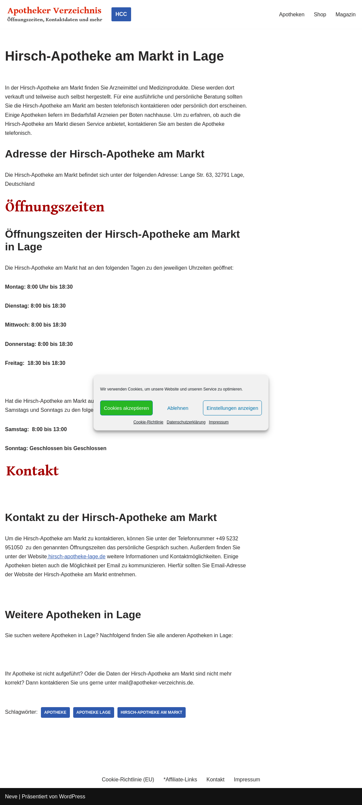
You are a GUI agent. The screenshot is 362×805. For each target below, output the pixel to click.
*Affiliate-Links (180, 779)
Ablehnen (177, 407)
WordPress (72, 796)
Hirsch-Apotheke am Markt (151, 712)
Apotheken (292, 14)
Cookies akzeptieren (126, 407)
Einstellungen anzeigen (232, 407)
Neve (11, 796)
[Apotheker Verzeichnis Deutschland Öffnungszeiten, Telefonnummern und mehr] (55, 14)
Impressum (219, 422)
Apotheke (55, 712)
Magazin (346, 14)
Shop (320, 14)
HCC (121, 14)
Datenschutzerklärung (186, 422)
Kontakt (216, 779)
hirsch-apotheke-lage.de (76, 556)
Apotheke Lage (94, 712)
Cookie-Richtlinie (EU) (128, 779)
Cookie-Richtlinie (148, 422)
